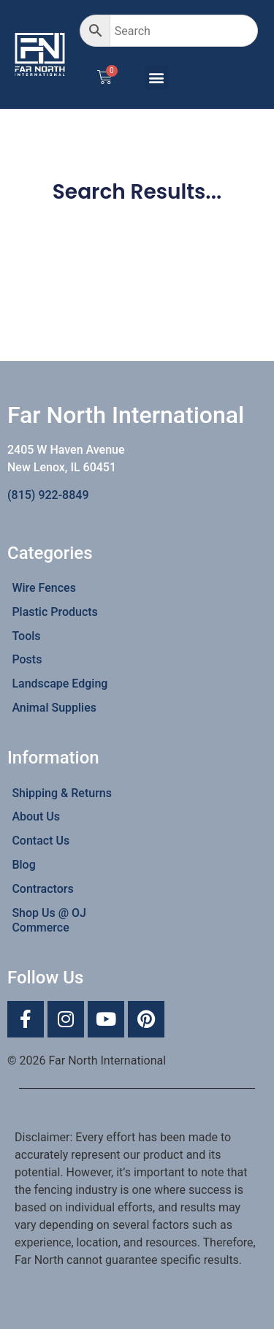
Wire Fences (44, 588)
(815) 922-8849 (47, 495)
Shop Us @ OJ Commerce (49, 920)
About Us (36, 816)
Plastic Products (54, 612)
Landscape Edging (59, 683)
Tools (26, 636)
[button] (157, 78)
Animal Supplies (54, 708)
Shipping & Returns (62, 793)
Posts (27, 659)
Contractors (42, 889)
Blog (23, 865)
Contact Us (40, 841)
